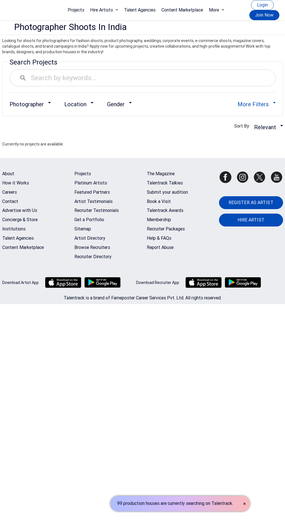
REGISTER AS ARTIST (251, 202)
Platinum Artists (90, 183)
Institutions (14, 229)
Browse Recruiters (92, 247)
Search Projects (33, 62)
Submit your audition (167, 192)
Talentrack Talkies (165, 183)
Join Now (264, 15)
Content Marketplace (182, 10)
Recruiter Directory (92, 256)
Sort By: (243, 126)
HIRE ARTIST (251, 220)
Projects (76, 10)
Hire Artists (104, 10)
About (8, 173)
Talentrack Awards (165, 210)
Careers (9, 192)
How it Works (15, 183)
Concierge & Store (20, 219)
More (216, 10)
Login (262, 5)
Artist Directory (89, 238)
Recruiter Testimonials (96, 210)
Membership (159, 219)
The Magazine (161, 173)
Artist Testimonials (93, 201)
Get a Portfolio (89, 219)
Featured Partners (92, 192)
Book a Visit (159, 201)
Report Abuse (160, 247)
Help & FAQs (159, 238)
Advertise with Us (19, 210)
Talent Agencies (140, 10)
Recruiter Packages (166, 229)
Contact (10, 201)
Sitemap (82, 229)
